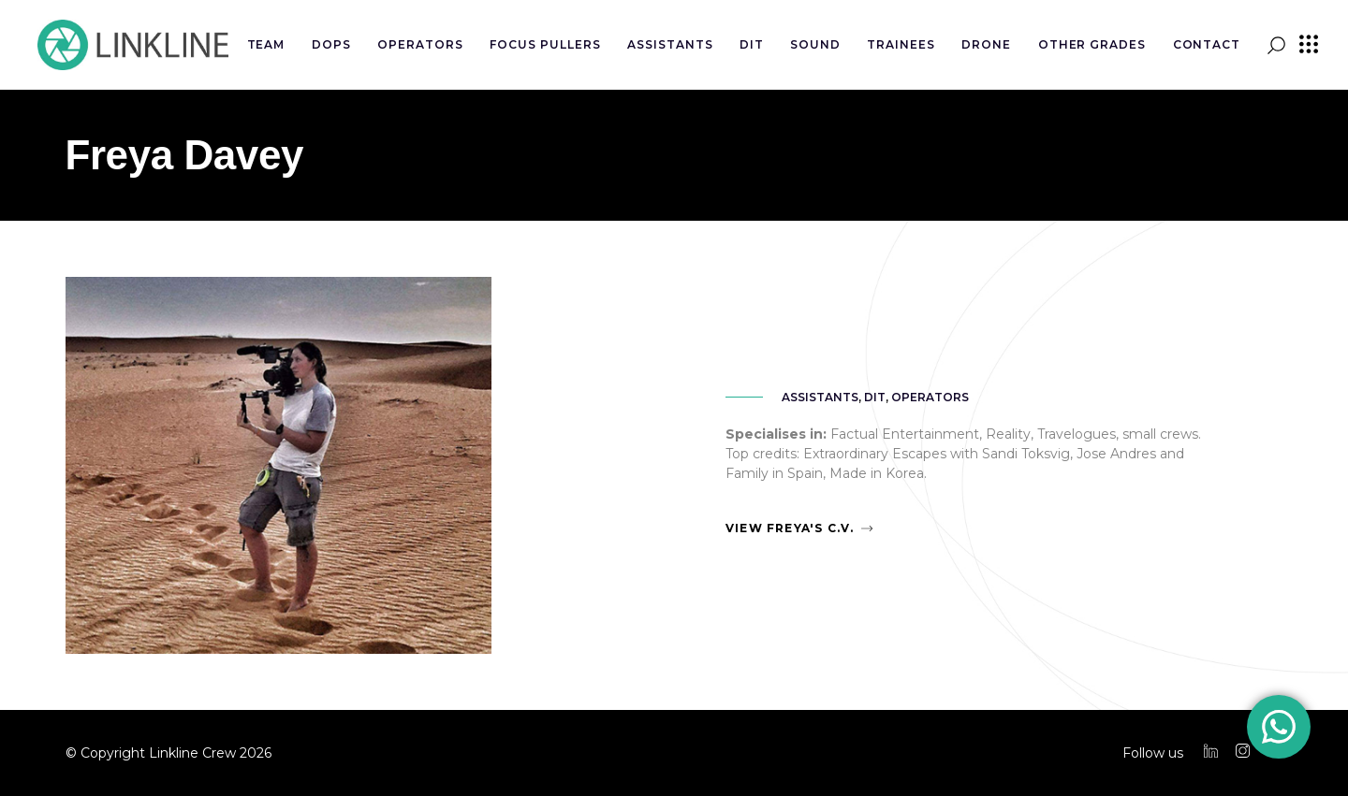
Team (266, 44)
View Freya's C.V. (789, 528)
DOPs (331, 44)
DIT (752, 44)
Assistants (670, 44)
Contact (1207, 44)
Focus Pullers (545, 44)
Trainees (901, 44)
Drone (986, 44)
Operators (420, 44)
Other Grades (1092, 44)
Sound (815, 44)
